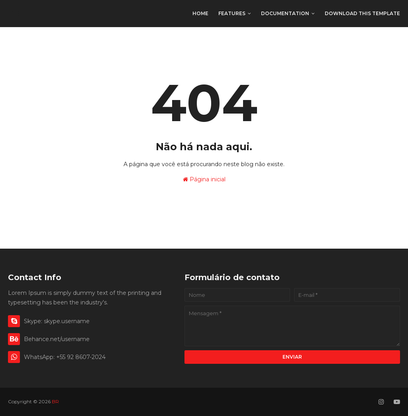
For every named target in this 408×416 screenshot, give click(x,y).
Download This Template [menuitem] (362, 13)
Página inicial (204, 179)
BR (14, 13)
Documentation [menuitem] (285, 13)
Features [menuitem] (231, 13)
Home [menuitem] (200, 13)
